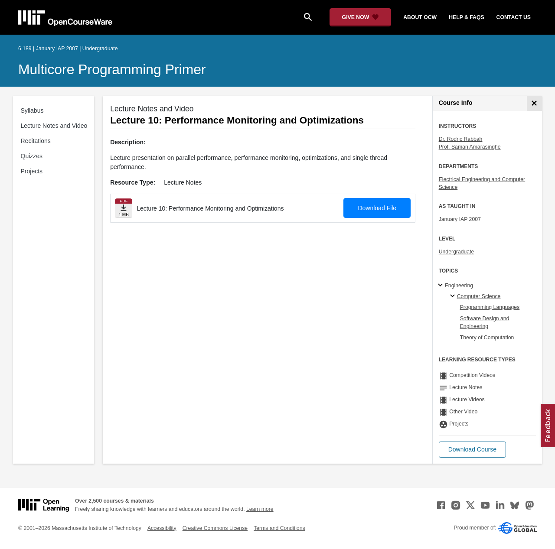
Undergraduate (456, 252)
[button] (472, 450)
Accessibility (161, 528)
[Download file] (123, 208)
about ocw (420, 17)
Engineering (459, 286)
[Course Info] (534, 103)
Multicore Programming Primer (112, 69)
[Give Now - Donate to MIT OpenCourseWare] (361, 17)
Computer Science (479, 296)
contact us (513, 17)
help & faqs (466, 17)
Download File (377, 208)
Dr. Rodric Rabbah (461, 139)
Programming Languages (490, 307)
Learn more (260, 509)
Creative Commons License (215, 528)
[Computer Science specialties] (454, 296)
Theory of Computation (487, 338)
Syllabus (32, 110)
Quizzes (32, 156)
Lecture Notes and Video (54, 125)
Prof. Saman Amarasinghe (470, 147)
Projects (32, 171)
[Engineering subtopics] (441, 285)
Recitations (36, 140)
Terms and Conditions (279, 528)
